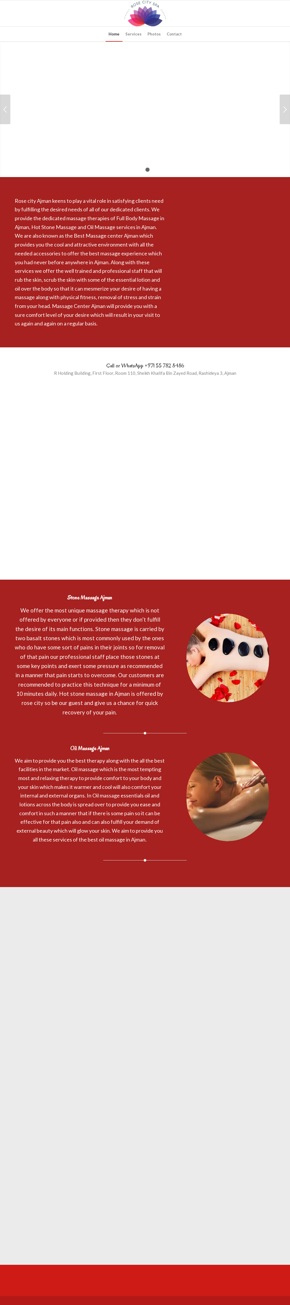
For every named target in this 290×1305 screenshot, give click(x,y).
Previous (5, 109)
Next (285, 109)
